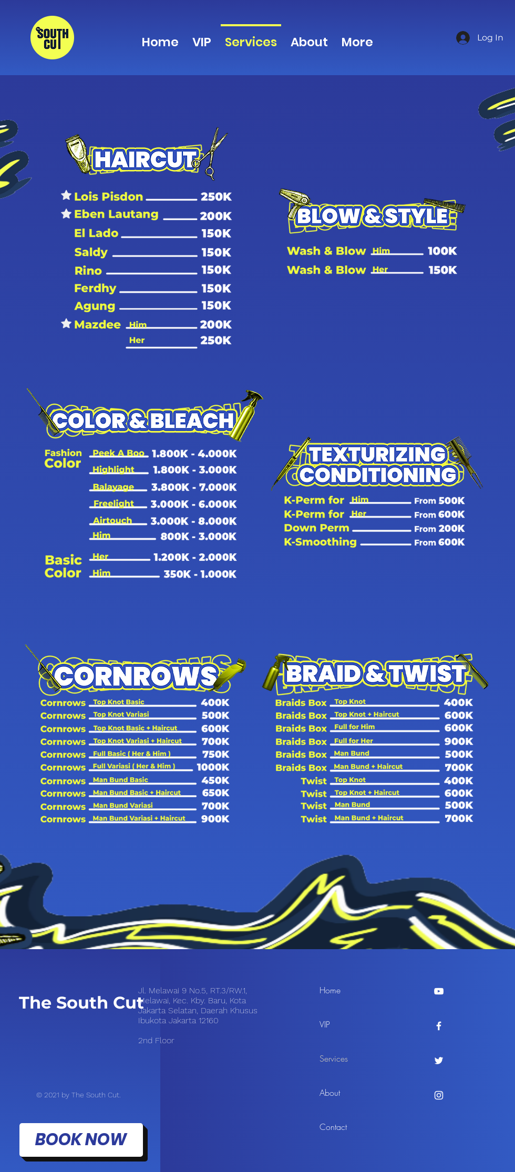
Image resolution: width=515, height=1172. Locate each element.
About (330, 1092)
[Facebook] (439, 1026)
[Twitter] (439, 1060)
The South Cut (81, 1002)
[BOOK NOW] (81, 1140)
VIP (325, 1024)
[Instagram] (439, 1095)
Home (330, 990)
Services (334, 1058)
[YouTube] (439, 991)
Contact (333, 1127)
